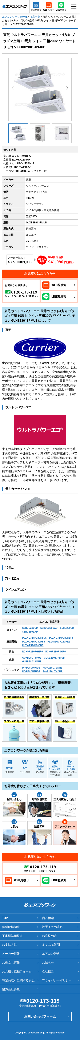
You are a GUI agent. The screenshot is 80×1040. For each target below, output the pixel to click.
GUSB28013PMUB (54, 657)
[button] (67, 88)
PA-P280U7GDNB (53, 667)
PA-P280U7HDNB (53, 671)
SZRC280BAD (30, 631)
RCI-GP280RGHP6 (32, 651)
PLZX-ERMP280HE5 (58, 641)
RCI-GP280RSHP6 (55, 651)
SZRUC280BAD (48, 627)
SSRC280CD (67, 627)
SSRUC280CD (30, 627)
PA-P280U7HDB (31, 671)
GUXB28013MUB (31, 657)
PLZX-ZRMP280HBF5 (61, 637)
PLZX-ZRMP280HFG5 (34, 637)
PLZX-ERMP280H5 (33, 645)
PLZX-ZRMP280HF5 (33, 641)
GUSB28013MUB (31, 661)
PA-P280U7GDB (31, 667)
